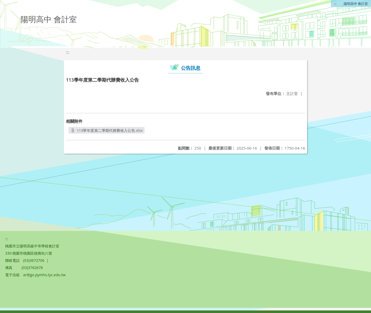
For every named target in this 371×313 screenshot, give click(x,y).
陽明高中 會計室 (356, 3)
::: (335, 3)
